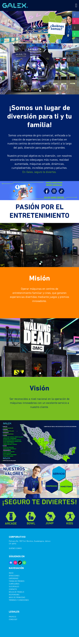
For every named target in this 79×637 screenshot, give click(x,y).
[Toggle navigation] (76, 5)
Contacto (13, 589)
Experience (13, 578)
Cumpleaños (14, 584)
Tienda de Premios (16, 581)
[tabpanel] (39, 27)
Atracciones (14, 576)
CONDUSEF (13, 619)
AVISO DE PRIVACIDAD (17, 597)
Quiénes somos (15, 548)
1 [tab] (39, 40)
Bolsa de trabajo (16, 592)
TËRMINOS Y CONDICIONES (19, 600)
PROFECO (12, 617)
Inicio (11, 573)
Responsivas (14, 595)
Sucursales (14, 586)
